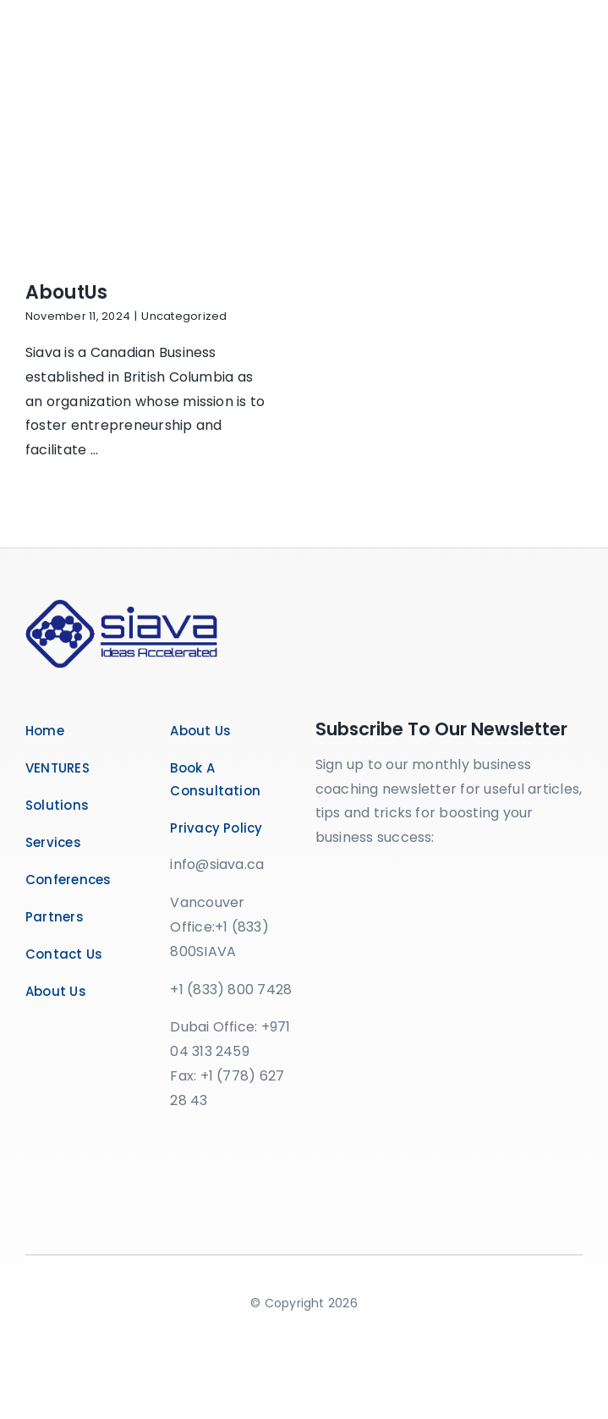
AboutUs (66, 292)
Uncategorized (184, 316)
